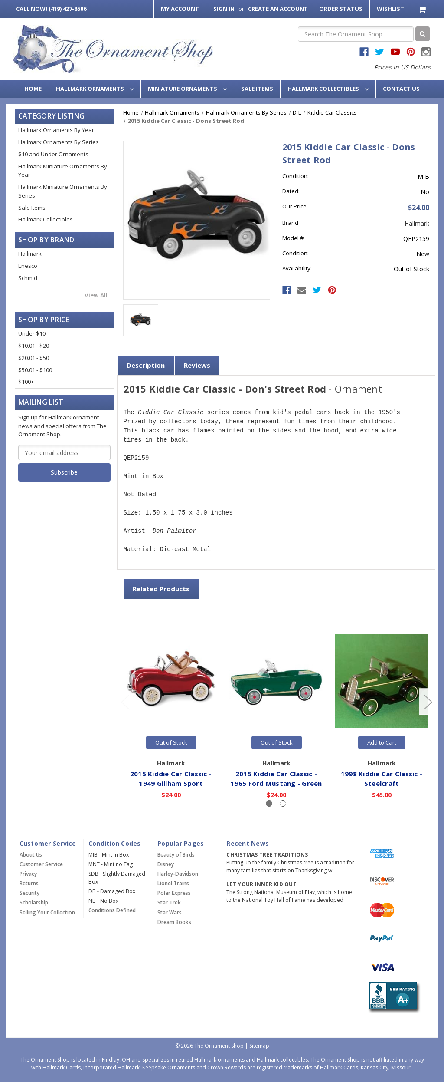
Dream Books (174, 922)
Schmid (27, 278)
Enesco (27, 266)
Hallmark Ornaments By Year (56, 130)
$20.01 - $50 (33, 358)
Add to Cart (381, 742)
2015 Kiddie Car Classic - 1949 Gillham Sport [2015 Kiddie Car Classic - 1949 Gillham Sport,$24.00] (171, 778)
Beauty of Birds (176, 854)
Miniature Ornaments (187, 88)
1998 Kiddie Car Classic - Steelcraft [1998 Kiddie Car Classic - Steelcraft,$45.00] (381, 778)
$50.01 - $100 (35, 370)
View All (96, 295)
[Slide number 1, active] (269, 803)
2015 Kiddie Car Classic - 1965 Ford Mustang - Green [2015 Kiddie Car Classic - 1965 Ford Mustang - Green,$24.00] (276, 778)
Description (146, 365)
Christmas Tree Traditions (267, 854)
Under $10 (32, 333)
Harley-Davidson (177, 873)
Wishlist (390, 9)
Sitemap (259, 1045)
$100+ (26, 382)
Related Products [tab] (161, 588)
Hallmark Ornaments (95, 88)
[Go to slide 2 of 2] (125, 702)
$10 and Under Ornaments (53, 154)
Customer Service (41, 864)
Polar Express (174, 893)
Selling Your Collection (47, 912)
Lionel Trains (173, 883)
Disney (165, 864)
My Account (180, 9)
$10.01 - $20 (33, 346)
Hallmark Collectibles (328, 88)
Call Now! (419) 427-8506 (51, 9)
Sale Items (257, 88)
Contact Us (401, 88)
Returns (29, 883)
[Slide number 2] (283, 803)
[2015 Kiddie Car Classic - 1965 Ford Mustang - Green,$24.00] (276, 680)
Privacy (28, 873)
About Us (31, 854)
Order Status (340, 9)
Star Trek (169, 902)
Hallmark (30, 253)
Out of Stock (171, 742)
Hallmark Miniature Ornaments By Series (62, 191)
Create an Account (278, 9)
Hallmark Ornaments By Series (58, 142)
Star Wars (169, 912)
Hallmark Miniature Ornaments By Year (62, 170)
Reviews (197, 365)
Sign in (224, 9)
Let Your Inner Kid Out (261, 884)
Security (29, 893)
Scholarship (34, 902)
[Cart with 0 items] (422, 9)
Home (33, 88)
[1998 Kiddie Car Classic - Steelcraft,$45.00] (382, 680)
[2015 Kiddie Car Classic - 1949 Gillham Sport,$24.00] (171, 680)
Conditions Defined (112, 910)
